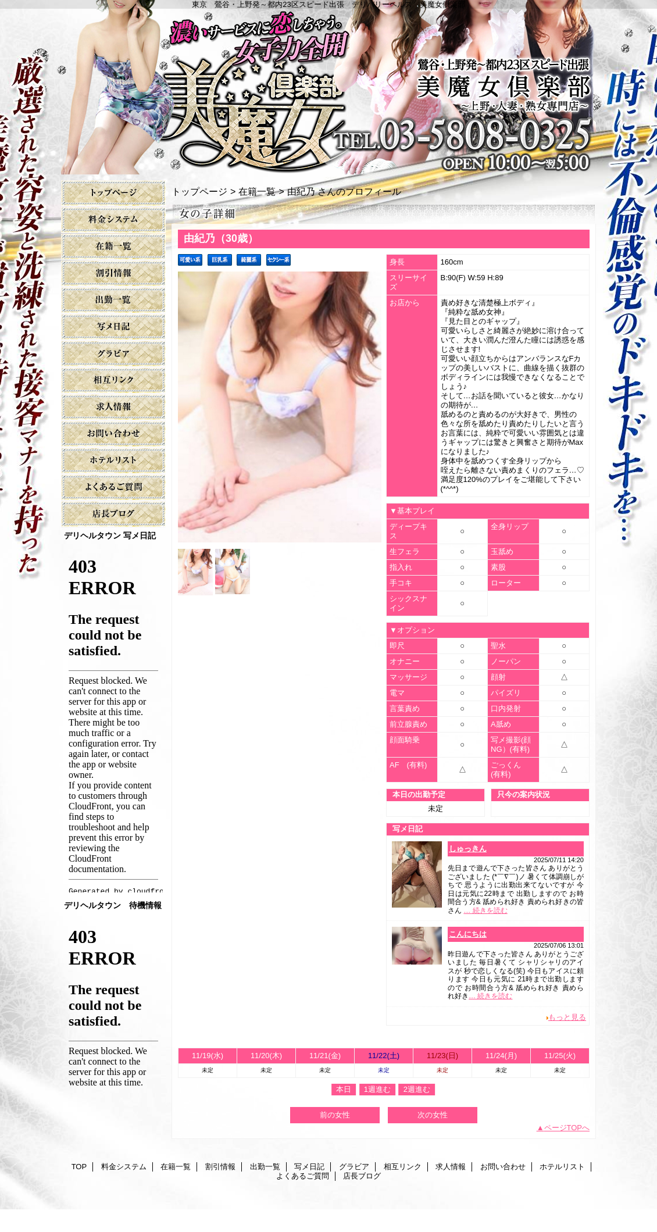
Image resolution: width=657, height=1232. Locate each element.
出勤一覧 (113, 300)
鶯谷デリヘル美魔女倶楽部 (316, 1221)
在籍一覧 (113, 247)
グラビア (113, 354)
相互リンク (113, 380)
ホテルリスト (113, 461)
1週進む (377, 1089)
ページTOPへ (567, 1127)
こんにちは (468, 934)
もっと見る (567, 1017)
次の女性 (432, 1114)
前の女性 (335, 1114)
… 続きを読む (485, 910)
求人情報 (113, 407)
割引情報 (113, 273)
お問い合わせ (113, 434)
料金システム (113, 220)
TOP (113, 193)
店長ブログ (113, 514)
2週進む (417, 1089)
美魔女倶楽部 (328, 87)
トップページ (199, 191)
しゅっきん (468, 848)
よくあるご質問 (113, 487)
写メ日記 (113, 327)
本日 (343, 1089)
